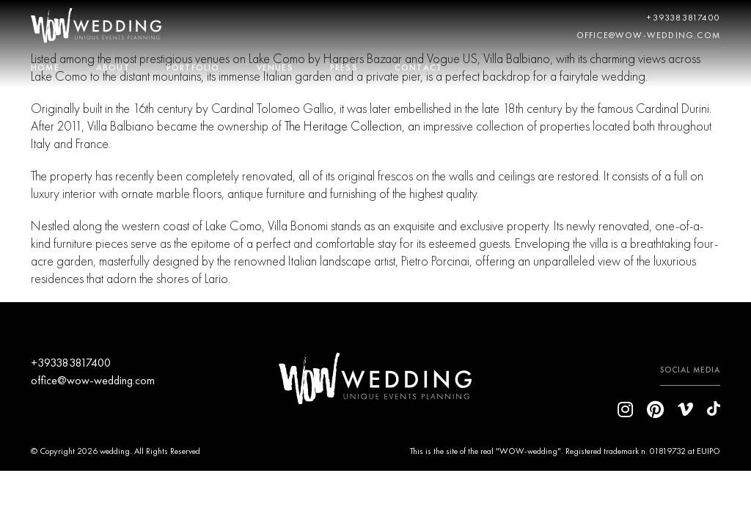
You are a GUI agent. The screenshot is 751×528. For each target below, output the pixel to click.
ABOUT (113, 67)
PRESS (344, 67)
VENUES (275, 67)
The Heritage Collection (343, 125)
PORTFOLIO (193, 67)
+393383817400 (683, 17)
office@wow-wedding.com (648, 35)
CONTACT (418, 67)
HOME (45, 67)
